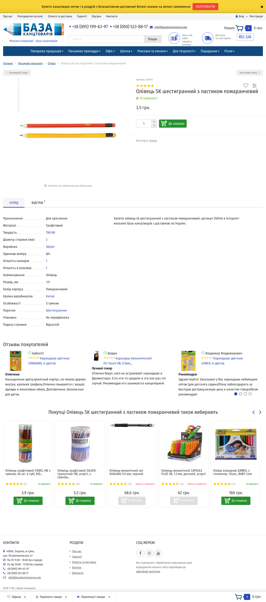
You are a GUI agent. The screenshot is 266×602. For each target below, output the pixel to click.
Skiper (50, 247)
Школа (125, 51)
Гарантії (82, 16)
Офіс (109, 51)
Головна (8, 63)
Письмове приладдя (83, 51)
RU (241, 37)
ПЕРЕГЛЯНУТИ (205, 7)
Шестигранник (56, 310)
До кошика (176, 123)
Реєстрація (256, 16)
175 (48, 282)
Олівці (52, 63)
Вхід (240, 16)
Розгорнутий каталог (30, 16)
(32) (120, 484)
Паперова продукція (46, 51)
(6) (16, 484)
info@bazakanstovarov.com (170, 27)
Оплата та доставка (60, 16)
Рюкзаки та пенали (151, 51)
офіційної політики (148, 571)
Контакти (112, 16)
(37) (224, 484)
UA (248, 37)
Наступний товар (250, 72)
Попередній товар (17, 72)
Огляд (13, 203)
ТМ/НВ (50, 232)
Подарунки (209, 51)
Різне (228, 51)
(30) (172, 484)
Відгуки (96, 16)
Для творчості (183, 51)
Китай (50, 296)
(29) (68, 484)
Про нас (7, 16)
